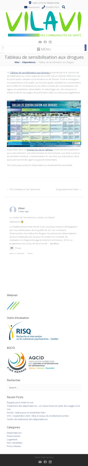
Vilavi (21, 208)
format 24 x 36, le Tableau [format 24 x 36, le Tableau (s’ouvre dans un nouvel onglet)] (40, 149)
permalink (67, 165)
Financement (13, 436)
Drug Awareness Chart (68, 189)
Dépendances (39, 165)
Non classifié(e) (14, 442)
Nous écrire (34, 7)
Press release (14, 446)
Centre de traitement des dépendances (27, 419)
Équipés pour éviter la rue (20, 402)
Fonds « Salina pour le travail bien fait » (26, 412)
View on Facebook (16, 253)
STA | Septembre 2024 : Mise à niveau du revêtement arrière (38, 415)
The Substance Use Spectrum (23, 189)
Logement (12, 439)
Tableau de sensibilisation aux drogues (30, 72)
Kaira (51, 457)
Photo (15, 248)
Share (30, 253)
